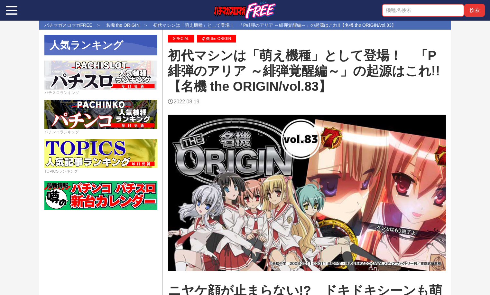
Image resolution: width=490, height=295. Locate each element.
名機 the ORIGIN (216, 38)
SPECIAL (181, 38)
